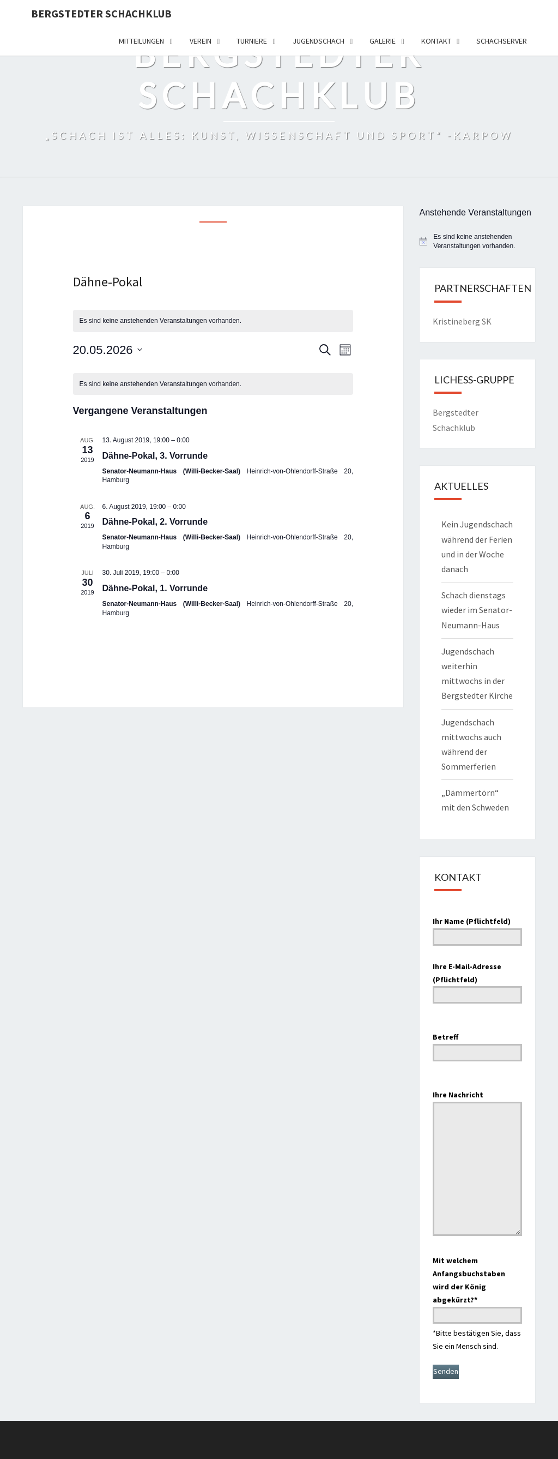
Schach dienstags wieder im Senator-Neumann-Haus (476, 610)
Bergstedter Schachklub (101, 13)
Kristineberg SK (462, 321)
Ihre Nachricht (478, 1164)
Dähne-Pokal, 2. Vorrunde (155, 521)
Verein (200, 41)
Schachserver (501, 41)
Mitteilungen (141, 41)
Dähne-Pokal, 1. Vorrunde (155, 588)
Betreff (478, 1044)
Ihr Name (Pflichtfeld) (478, 928)
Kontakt (436, 41)
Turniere (251, 41)
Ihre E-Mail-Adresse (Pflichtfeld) (478, 981)
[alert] (213, 321)
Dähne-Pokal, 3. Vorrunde (155, 455)
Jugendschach (318, 41)
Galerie (382, 41)
